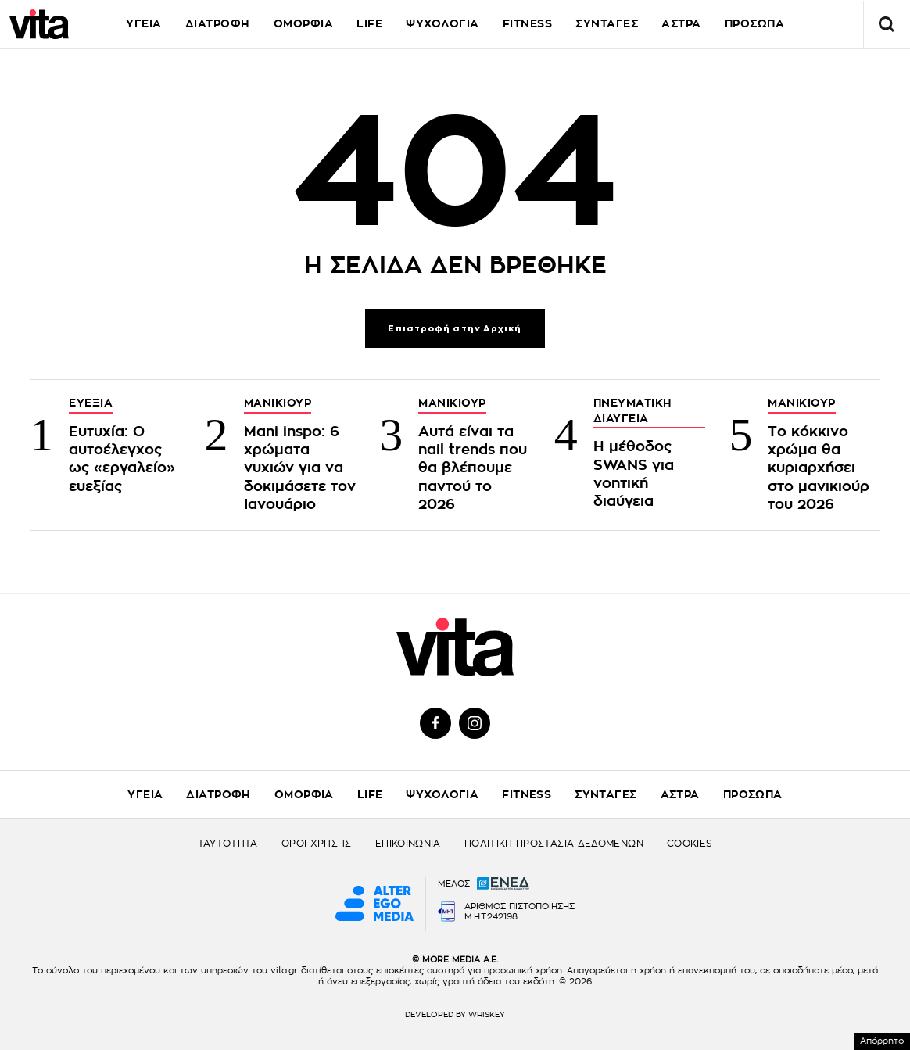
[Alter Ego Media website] (374, 904)
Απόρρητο (882, 1041)
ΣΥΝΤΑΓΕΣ (606, 23)
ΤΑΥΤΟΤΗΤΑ (228, 843)
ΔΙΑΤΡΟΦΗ (217, 23)
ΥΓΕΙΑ (144, 23)
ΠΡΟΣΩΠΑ (753, 794)
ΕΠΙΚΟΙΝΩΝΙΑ (408, 843)
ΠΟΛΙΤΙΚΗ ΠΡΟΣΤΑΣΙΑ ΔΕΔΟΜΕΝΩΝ (553, 843)
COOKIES (690, 843)
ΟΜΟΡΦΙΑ (304, 23)
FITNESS (528, 23)
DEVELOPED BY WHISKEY (455, 1015)
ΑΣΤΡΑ (681, 23)
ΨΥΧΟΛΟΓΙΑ (442, 23)
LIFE (369, 23)
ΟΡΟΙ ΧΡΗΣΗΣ (316, 843)
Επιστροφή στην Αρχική (454, 328)
